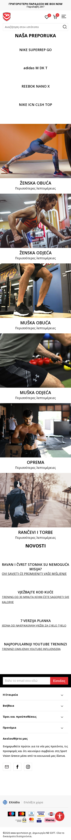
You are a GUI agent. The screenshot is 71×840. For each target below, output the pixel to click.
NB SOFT (50, 833)
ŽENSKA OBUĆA (35, 183)
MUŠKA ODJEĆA (35, 392)
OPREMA (35, 462)
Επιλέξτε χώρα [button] (33, 802)
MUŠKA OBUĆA (35, 322)
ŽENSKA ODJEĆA (36, 252)
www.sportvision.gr (21, 833)
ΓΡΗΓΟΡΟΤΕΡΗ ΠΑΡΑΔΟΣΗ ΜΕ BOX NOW (35, 3)
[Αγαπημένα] (46, 17)
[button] (35, 27)
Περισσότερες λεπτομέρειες (35, 188)
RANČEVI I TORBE (35, 532)
